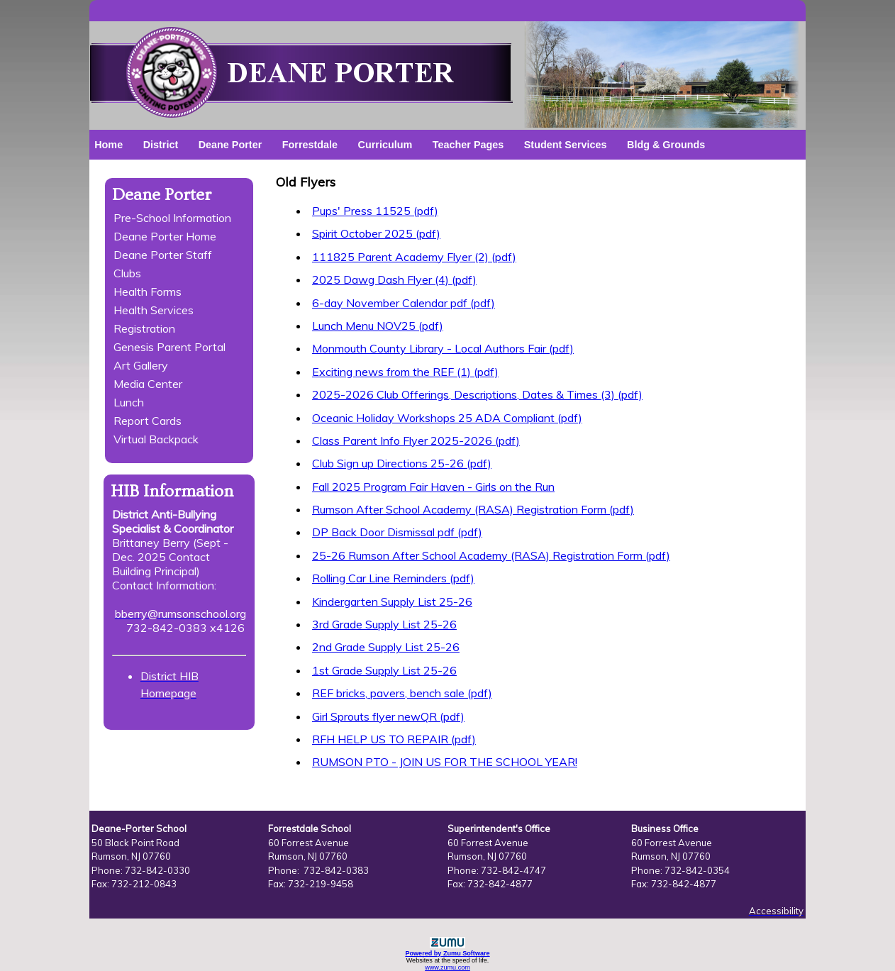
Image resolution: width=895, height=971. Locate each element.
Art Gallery (140, 365)
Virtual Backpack (156, 439)
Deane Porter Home (164, 236)
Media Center (147, 384)
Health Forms (147, 291)
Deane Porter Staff (162, 255)
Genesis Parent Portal (169, 347)
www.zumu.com (447, 967)
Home (108, 144)
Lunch (128, 402)
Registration (144, 328)
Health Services (153, 310)
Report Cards (147, 421)
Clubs (127, 273)
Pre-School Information (172, 218)
